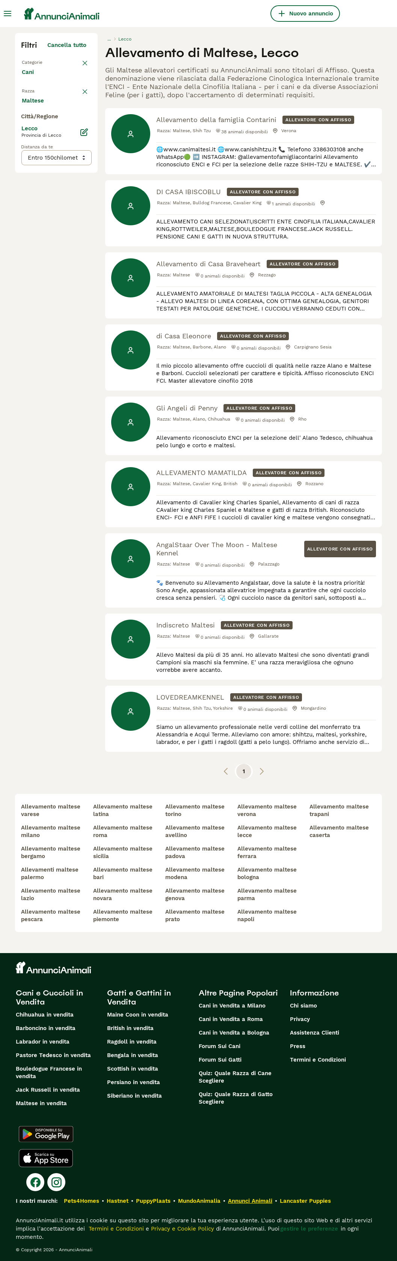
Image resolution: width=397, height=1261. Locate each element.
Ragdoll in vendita (132, 1041)
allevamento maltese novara (122, 894)
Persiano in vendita (133, 1082)
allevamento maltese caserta (339, 831)
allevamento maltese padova (195, 852)
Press (297, 1046)
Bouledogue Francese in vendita (49, 1072)
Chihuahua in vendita (45, 1014)
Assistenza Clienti (314, 1032)
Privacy (300, 1019)
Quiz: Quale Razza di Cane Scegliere (235, 1077)
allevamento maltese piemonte (122, 915)
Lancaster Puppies (305, 1201)
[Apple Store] (46, 1158)
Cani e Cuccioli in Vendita (49, 997)
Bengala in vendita (132, 1055)
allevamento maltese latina (122, 810)
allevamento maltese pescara (50, 915)
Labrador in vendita (42, 1041)
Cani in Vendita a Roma (231, 1019)
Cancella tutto (66, 45)
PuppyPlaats (153, 1201)
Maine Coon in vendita (137, 1014)
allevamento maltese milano (50, 831)
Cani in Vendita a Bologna (234, 1032)
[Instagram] (56, 1182)
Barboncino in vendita (45, 1028)
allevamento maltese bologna (267, 873)
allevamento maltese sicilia (122, 852)
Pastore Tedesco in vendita (53, 1055)
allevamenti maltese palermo (49, 873)
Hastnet (117, 1201)
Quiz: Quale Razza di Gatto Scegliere (236, 1098)
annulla (76, 96)
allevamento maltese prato (195, 915)
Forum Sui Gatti (220, 1059)
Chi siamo (303, 1005)
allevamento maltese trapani (339, 810)
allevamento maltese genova (195, 894)
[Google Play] (46, 1134)
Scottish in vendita (132, 1068)
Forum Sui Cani (219, 1046)
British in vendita (130, 1028)
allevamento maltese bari (122, 873)
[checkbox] (25, 135)
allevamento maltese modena (195, 873)
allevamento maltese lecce (267, 831)
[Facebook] (35, 1182)
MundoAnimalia (199, 1201)
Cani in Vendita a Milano (232, 1005)
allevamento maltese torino (195, 810)
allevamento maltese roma (122, 831)
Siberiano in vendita (134, 1095)
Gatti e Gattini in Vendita (139, 997)
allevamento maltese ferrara (267, 852)
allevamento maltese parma (267, 894)
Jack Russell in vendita (48, 1089)
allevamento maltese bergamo (50, 852)
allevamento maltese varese (50, 810)
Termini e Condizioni (318, 1059)
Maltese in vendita (41, 1103)
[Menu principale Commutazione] (7, 13)
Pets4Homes (81, 1201)
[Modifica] (84, 304)
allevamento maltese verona (267, 810)
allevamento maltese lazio (50, 894)
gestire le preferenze (309, 1228)
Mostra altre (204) (66, 271)
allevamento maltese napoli (267, 915)
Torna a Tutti (39, 61)
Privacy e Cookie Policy (181, 1228)
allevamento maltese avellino (195, 831)
